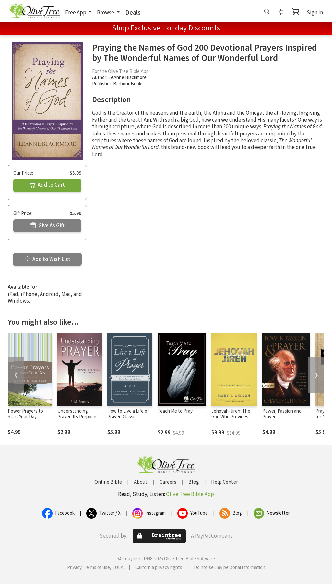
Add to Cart (47, 185)
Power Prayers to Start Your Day (25, 414)
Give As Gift (47, 225)
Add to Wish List (47, 259)
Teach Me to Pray (175, 411)
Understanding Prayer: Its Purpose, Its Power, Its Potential (77, 420)
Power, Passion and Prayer (282, 414)
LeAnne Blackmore (127, 77)
